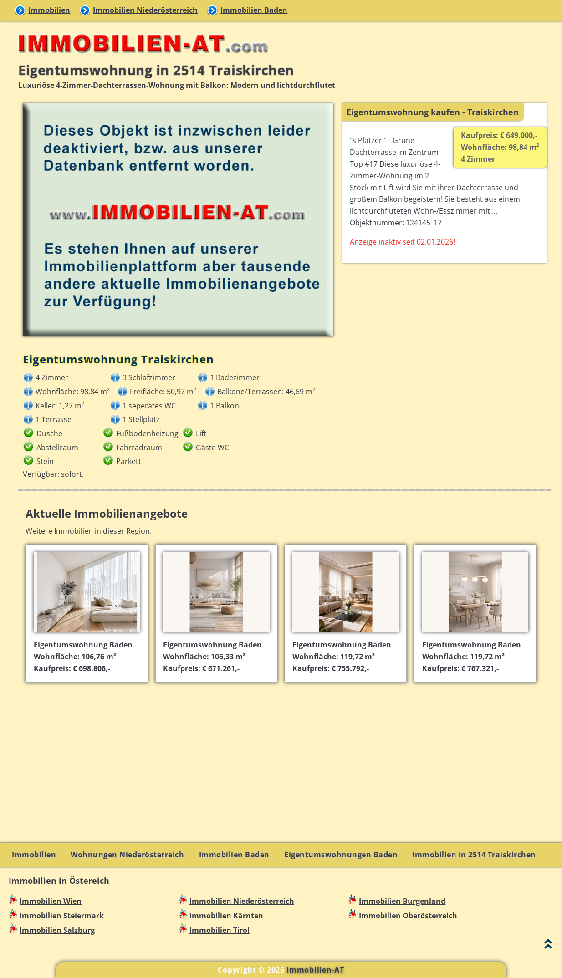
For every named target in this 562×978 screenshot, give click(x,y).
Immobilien (49, 10)
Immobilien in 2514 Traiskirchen (474, 855)
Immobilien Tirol (219, 930)
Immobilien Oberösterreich (408, 916)
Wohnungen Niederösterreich (127, 855)
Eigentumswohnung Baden (83, 645)
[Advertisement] (285, 753)
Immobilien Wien (51, 901)
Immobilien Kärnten (226, 916)
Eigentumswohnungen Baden (341, 855)
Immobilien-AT (315, 970)
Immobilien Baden (253, 10)
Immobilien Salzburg (57, 930)
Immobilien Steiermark (62, 916)
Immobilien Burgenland (402, 901)
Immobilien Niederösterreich (145, 10)
